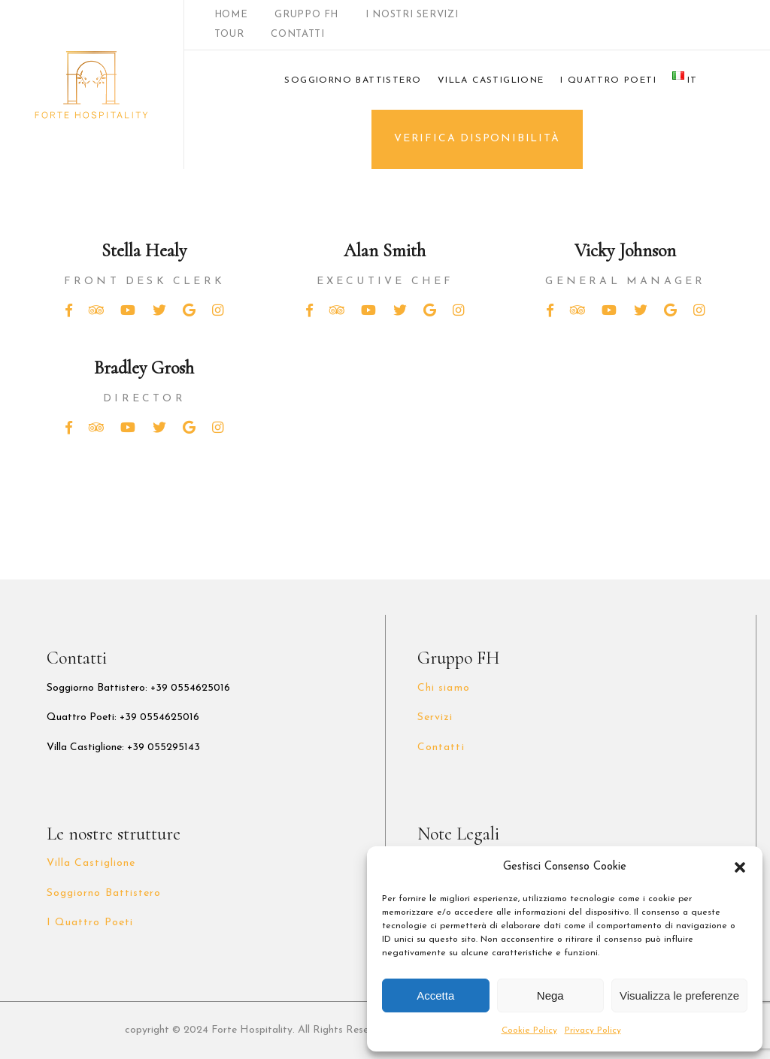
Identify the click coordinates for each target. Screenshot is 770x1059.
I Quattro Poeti (90, 922)
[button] (739, 867)
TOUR (229, 34)
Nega (550, 995)
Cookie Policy (529, 1030)
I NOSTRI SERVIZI (411, 15)
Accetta (435, 995)
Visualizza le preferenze (679, 995)
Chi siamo (443, 688)
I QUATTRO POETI (608, 80)
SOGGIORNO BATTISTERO (352, 80)
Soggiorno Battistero (104, 893)
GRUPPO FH (306, 15)
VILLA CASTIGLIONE (491, 80)
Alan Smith (385, 251)
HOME (231, 15)
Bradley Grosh (144, 368)
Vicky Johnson (625, 251)
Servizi (435, 717)
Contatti (440, 747)
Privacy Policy (593, 1030)
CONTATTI (297, 34)
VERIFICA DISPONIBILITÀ (477, 138)
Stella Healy (144, 251)
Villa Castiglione (91, 863)
